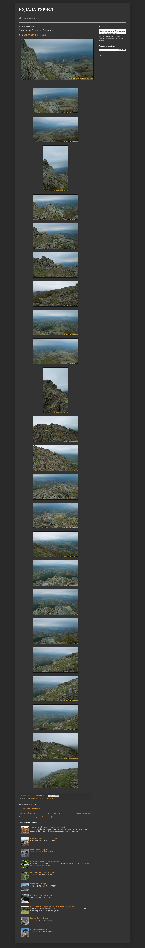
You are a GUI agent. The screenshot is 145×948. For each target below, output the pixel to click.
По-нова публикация (27, 813)
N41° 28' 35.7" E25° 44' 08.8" (35, 35)
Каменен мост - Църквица (39, 850)
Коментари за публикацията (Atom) (43, 817)
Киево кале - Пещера (38, 884)
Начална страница (55, 813)
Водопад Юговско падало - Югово (42, 872)
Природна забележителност (35, 798)
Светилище (49, 798)
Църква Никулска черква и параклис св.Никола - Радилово (52, 907)
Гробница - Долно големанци (41, 895)
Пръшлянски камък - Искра (40, 929)
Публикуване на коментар (31, 808)
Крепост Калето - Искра (39, 918)
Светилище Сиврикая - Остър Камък (43, 838)
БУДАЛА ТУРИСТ (36, 9)
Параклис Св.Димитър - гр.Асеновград (44, 861)
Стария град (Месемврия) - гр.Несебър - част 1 (47, 827)
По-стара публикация (83, 813)
